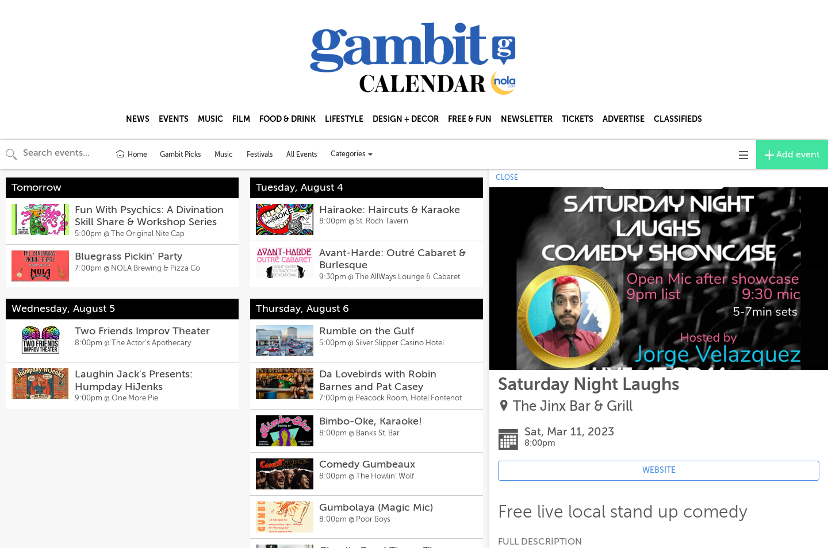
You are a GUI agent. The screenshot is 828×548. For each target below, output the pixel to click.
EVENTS (174, 119)
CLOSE (507, 177)
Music (223, 154)
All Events (301, 154)
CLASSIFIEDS (678, 119)
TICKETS (577, 119)
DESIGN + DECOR (406, 119)
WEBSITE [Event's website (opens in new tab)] (659, 470)
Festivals (260, 154)
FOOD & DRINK (287, 119)
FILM (241, 119)
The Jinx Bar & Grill (572, 406)
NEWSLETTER (527, 119)
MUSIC (210, 119)
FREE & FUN (470, 119)
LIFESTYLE (344, 119)
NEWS (138, 119)
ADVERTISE (624, 119)
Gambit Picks (180, 154)
